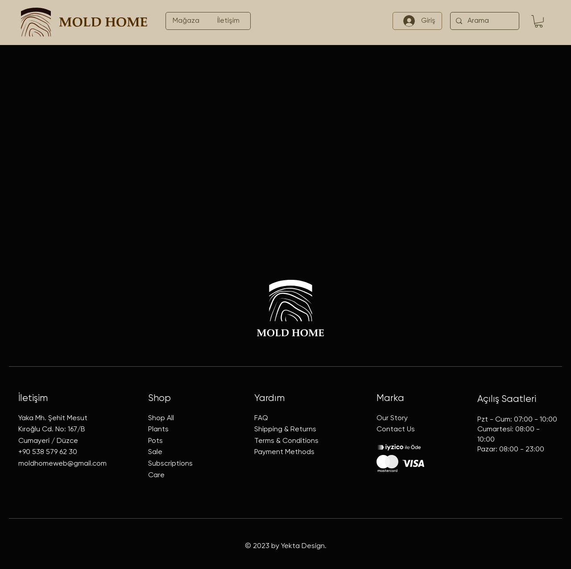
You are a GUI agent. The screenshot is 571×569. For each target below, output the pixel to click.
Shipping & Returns (285, 429)
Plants (158, 429)
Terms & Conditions (286, 441)
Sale (155, 452)
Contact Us (396, 429)
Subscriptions (170, 463)
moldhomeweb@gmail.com (62, 463)
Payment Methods (284, 452)
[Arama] (484, 20)
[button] (538, 21)
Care (156, 475)
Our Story (392, 418)
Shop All (161, 418)
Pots (155, 441)
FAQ (261, 418)
